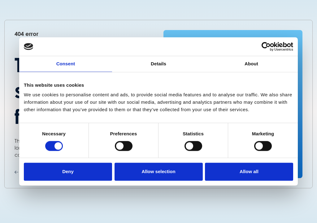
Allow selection (158, 171)
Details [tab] (158, 63)
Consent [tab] (65, 63)
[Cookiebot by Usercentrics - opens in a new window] (266, 46)
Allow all (249, 171)
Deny (68, 171)
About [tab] (251, 63)
